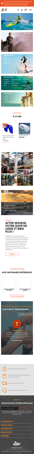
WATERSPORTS (6, 429)
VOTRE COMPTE (7, 425)
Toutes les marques (17, 296)
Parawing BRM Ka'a (23, 135)
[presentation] (3, 21)
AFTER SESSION (6, 421)
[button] (14, 29)
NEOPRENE (5, 436)
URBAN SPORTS (6, 432)
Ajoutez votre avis (25, 314)
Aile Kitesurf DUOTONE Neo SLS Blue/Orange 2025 (8, 137)
